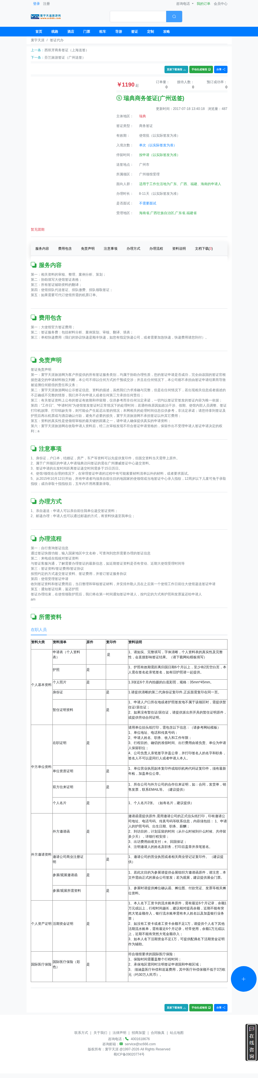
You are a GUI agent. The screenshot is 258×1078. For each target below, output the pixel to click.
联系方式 (81, 1033)
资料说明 (179, 249)
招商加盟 (138, 1033)
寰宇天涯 (37, 40)
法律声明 (119, 1033)
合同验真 (157, 1033)
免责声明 (88, 249)
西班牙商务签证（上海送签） (66, 50)
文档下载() (204, 249)
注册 (46, 4)
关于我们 (100, 1033)
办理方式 (133, 249)
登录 (36, 4)
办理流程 (156, 249)
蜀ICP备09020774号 (129, 1054)
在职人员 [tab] (39, 629)
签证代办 (57, 40)
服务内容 (42, 249)
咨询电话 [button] (183, 4)
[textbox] (138, 16)
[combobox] (146, 16)
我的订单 (203, 4)
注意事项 (110, 249)
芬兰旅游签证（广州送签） (65, 58)
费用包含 (65, 249)
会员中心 (220, 4)
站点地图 (177, 1033)
